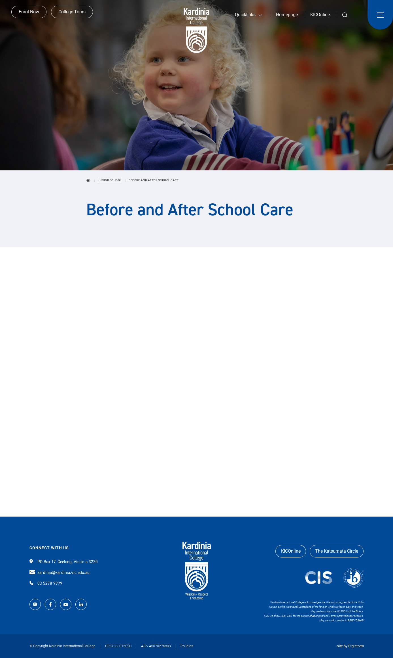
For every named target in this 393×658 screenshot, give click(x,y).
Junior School (110, 180)
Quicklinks (245, 14)
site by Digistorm (350, 646)
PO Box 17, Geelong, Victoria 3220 (63, 562)
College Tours (72, 14)
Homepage (287, 14)
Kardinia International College (196, 30)
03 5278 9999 (45, 583)
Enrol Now (29, 14)
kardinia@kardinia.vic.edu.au (59, 572)
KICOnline (320, 14)
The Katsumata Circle (336, 551)
